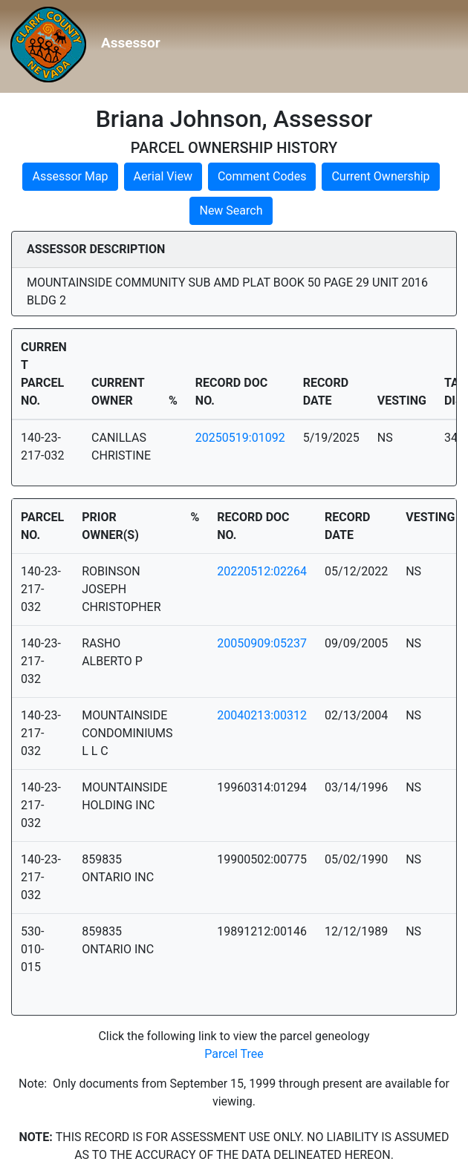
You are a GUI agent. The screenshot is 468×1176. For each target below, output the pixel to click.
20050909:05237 (262, 643)
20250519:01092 (240, 438)
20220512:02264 (262, 571)
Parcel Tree (234, 1054)
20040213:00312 (262, 715)
